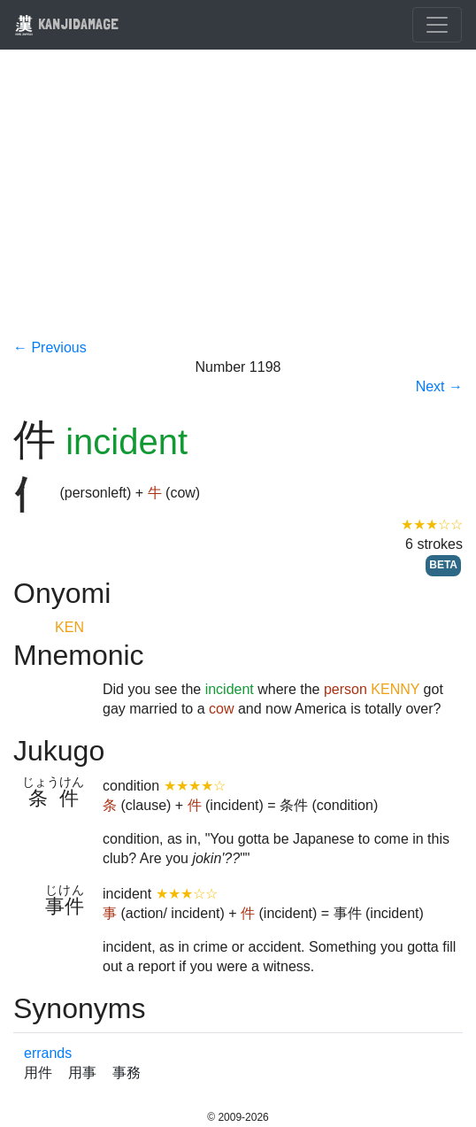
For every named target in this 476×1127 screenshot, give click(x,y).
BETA (443, 565)
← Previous (50, 347)
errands (48, 1053)
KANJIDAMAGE (66, 23)
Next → (439, 386)
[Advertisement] (238, 205)
